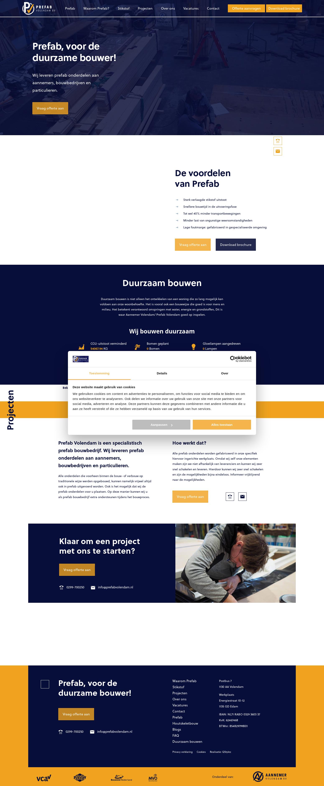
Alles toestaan (222, 424)
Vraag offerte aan (50, 108)
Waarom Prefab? (96, 8)
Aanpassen (161, 424)
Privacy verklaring (182, 752)
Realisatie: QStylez (220, 752)
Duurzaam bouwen (187, 741)
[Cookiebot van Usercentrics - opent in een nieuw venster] (233, 359)
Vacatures (191, 8)
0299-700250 (71, 587)
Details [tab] (162, 373)
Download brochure (284, 8)
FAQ (175, 735)
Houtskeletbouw (185, 723)
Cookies (201, 752)
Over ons (168, 8)
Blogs (176, 729)
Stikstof (123, 8)
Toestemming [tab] (99, 373)
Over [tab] (224, 373)
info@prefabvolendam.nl (112, 587)
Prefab (70, 8)
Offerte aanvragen (246, 8)
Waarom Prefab (184, 680)
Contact (213, 8)
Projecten (145, 8)
